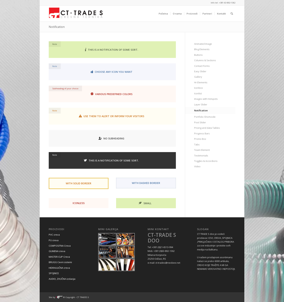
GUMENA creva (57, 251)
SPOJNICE (54, 273)
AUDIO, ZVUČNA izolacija (62, 278)
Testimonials (201, 155)
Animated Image (203, 43)
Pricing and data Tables (207, 127)
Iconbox (198, 87)
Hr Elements (200, 82)
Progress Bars (202, 133)
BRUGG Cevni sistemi (60, 262)
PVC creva (54, 234)
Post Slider (200, 122)
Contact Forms (202, 66)
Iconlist (198, 93)
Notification (57, 27)
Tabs (197, 144)
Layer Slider (200, 104)
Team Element (202, 150)
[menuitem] (163, 14)
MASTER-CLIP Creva (59, 256)
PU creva (54, 240)
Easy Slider (200, 71)
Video (197, 166)
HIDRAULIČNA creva (59, 267)
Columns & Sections (205, 60)
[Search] (231, 14)
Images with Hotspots (206, 98)
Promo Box (200, 138)
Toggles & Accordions (206, 161)
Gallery (198, 76)
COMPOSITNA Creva (60, 245)
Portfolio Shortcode (205, 116)
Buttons (198, 54)
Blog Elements (202, 49)
